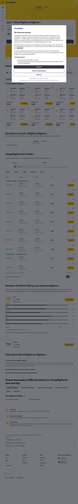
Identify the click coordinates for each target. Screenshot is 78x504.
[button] (39, 67)
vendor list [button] (20, 48)
